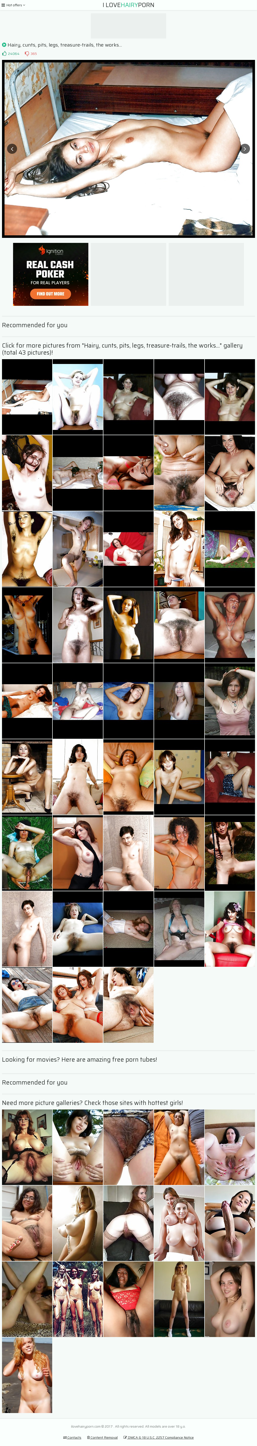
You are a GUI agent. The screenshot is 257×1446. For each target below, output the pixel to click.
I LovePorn (128, 5)
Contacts (72, 1437)
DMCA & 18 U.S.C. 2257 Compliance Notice (158, 1437)
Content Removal (102, 1437)
